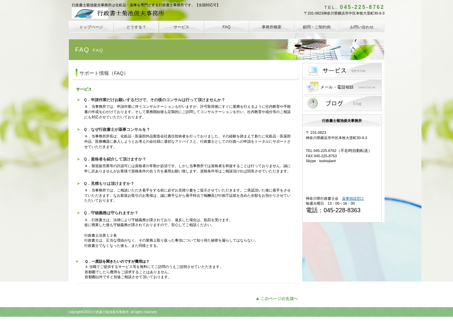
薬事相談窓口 (353, 198)
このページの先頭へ (278, 298)
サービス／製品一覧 (342, 70)
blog (342, 103)
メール (342, 87)
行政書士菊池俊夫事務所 (121, 13)
